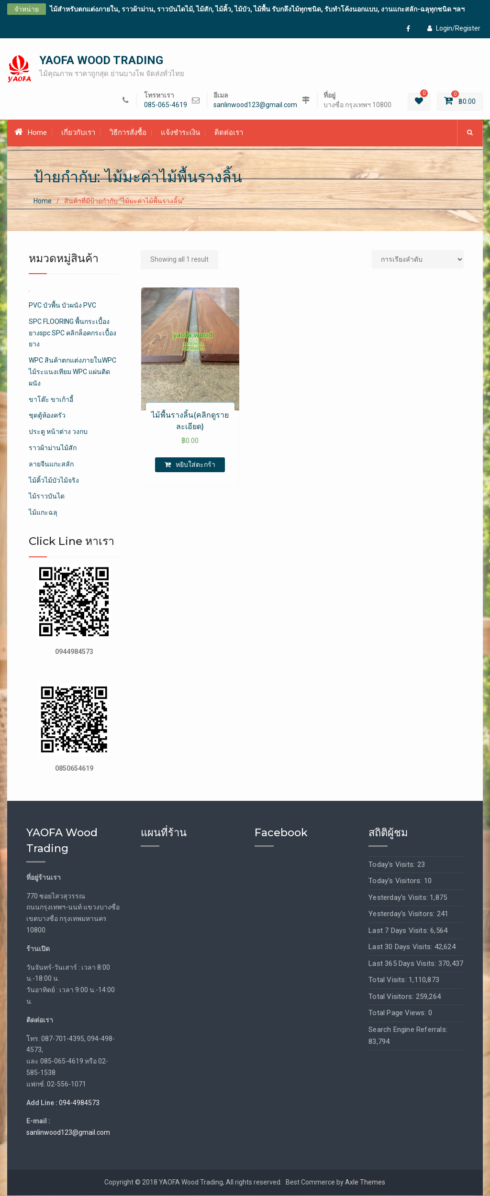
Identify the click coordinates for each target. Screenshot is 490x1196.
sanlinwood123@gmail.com (255, 105)
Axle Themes (365, 1182)
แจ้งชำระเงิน (180, 133)
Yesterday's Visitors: (402, 914)
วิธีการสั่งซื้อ (128, 133)
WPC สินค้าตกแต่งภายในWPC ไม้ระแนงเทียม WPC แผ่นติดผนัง (72, 372)
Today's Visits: (392, 865)
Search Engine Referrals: (407, 1030)
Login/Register (453, 28)
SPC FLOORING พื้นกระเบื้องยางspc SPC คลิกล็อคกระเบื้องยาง (72, 333)
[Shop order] (418, 260)
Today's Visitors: (396, 881)
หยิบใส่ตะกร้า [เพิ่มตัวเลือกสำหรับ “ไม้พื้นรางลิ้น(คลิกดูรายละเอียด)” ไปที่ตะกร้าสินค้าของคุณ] (195, 465)
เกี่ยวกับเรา (78, 133)
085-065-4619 (165, 105)
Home (30, 133)
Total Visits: (388, 980)
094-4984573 (79, 1103)
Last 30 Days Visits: (401, 947)
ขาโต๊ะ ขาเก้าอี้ (51, 400)
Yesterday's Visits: (399, 898)
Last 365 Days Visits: (403, 964)
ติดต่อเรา (228, 133)
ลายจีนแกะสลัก (51, 464)
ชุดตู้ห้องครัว (47, 416)
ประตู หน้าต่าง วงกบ (58, 432)
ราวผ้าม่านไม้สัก (53, 448)
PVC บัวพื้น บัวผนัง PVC (62, 306)
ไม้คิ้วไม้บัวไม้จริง (54, 481)
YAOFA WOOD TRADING (101, 60)
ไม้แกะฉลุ (43, 513)
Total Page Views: (398, 1013)
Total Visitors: (391, 997)
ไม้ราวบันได (47, 497)
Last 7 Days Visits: (399, 931)
